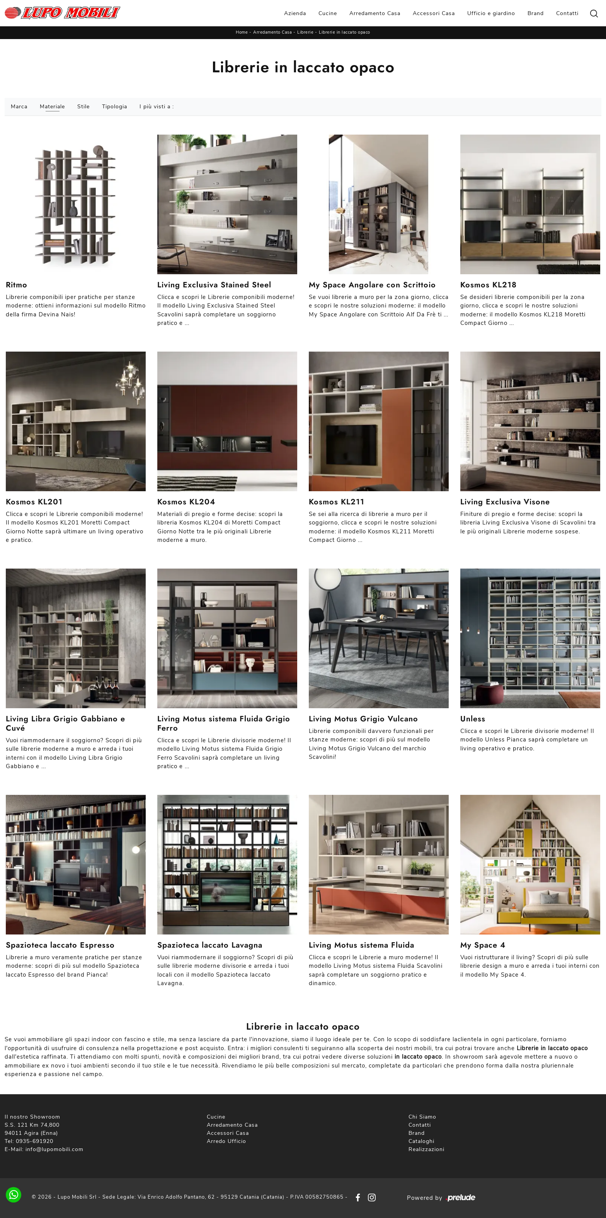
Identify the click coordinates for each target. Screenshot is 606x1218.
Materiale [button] (52, 106)
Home (242, 32)
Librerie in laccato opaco (344, 32)
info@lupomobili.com (54, 1149)
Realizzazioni (426, 1149)
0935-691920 (34, 1141)
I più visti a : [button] (157, 106)
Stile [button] (83, 106)
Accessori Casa (434, 13)
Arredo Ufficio (226, 1141)
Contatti (567, 13)
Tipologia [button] (114, 106)
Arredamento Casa (374, 13)
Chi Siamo (422, 1117)
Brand (536, 13)
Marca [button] (19, 106)
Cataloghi (421, 1141)
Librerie (305, 32)
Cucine (327, 13)
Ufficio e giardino (491, 13)
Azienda (295, 13)
